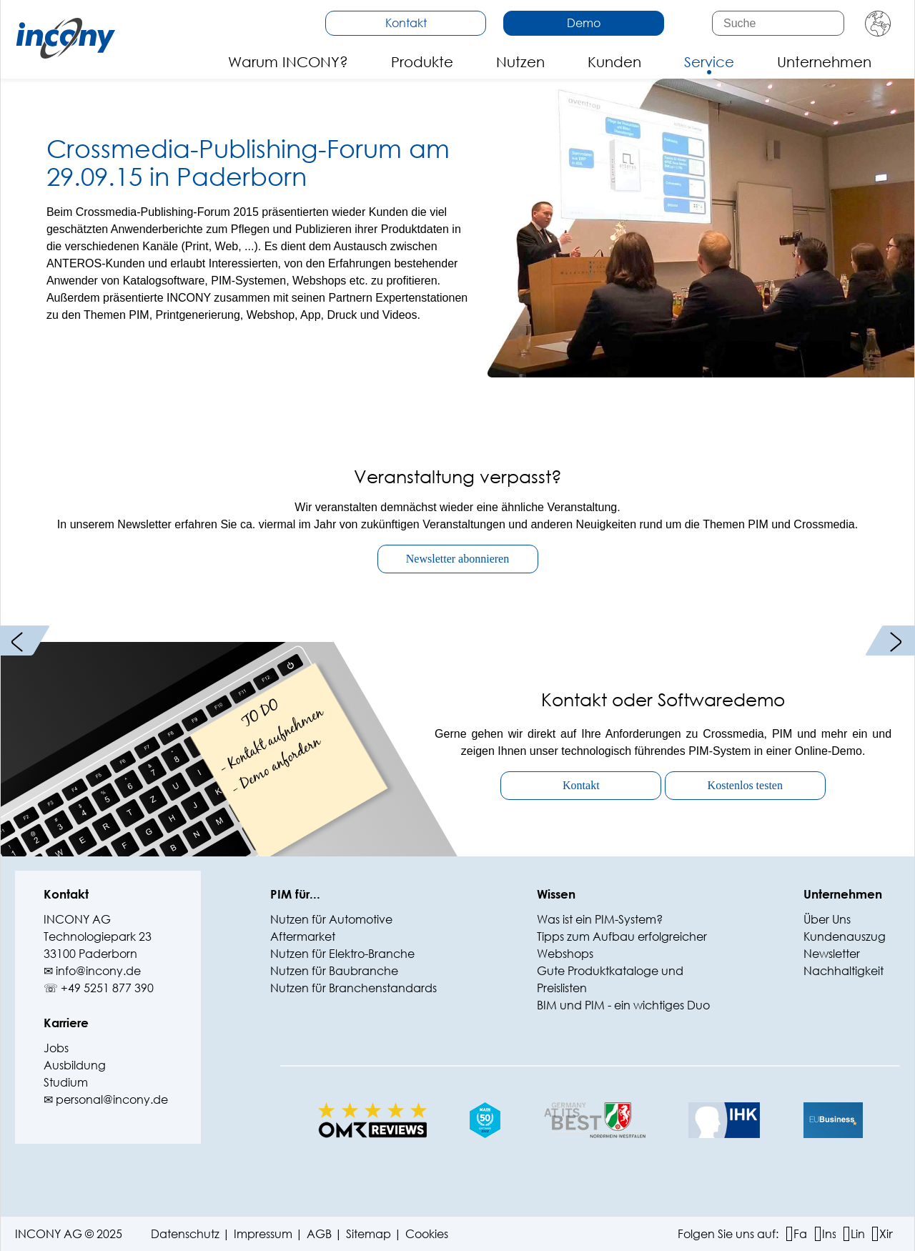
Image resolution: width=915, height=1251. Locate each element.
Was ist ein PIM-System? (600, 918)
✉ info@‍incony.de (92, 970)
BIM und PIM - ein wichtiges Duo (623, 1004)
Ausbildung (75, 1064)
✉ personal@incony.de (106, 1099)
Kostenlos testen (745, 785)
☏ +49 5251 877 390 (99, 987)
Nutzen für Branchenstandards (353, 987)
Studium (66, 1081)
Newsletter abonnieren (457, 559)
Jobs (56, 1047)
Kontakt (406, 22)
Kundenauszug (844, 936)
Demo (583, 22)
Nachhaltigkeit (843, 970)
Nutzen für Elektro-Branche (342, 953)
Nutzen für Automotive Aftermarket (331, 927)
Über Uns (827, 918)
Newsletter (831, 953)
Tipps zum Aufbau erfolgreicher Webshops (622, 945)
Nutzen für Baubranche (334, 970)
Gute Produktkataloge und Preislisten (610, 979)
